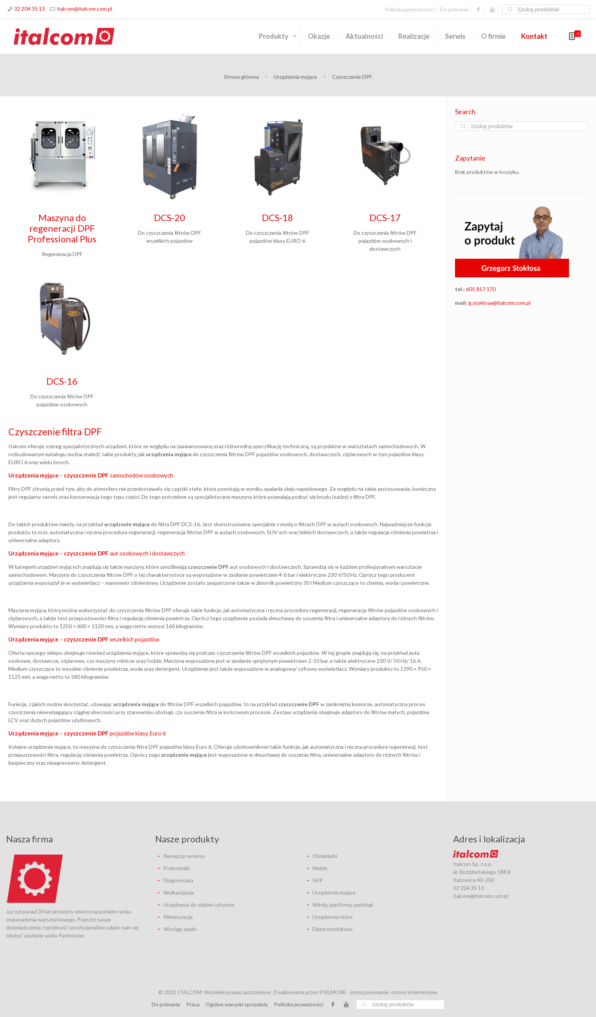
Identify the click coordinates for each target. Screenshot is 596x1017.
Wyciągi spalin (180, 929)
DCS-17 (385, 217)
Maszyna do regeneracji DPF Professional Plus (62, 228)
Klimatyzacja (178, 917)
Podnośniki (176, 868)
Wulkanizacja (178, 892)
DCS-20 (169, 217)
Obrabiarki (324, 856)
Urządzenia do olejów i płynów (199, 904)
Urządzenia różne (332, 917)
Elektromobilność (332, 929)
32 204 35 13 (29, 8)
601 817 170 (481, 289)
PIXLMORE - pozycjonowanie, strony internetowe (378, 992)
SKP (317, 880)
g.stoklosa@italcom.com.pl (499, 302)
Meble (319, 868)
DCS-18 (277, 217)
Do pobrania (454, 9)
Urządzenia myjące (295, 76)
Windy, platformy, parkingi (342, 904)
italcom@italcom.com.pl (84, 8)
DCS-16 (62, 381)
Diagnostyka (178, 880)
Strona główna (241, 76)
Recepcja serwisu (184, 856)
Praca (193, 1004)
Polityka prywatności (409, 9)
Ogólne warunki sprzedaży (237, 1004)
